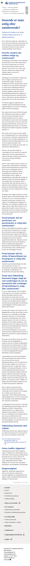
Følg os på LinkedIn (13, 503)
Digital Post (8, 493)
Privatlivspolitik (10, 517)
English (9, 539)
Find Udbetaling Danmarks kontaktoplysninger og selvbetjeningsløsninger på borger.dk (15, 441)
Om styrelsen (9, 507)
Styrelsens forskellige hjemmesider (15, 512)
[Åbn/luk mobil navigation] (2, 2)
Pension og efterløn (13, 7)
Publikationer (9, 530)
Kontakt (7, 487)
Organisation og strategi (12, 509)
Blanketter (8, 526)
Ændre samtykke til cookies (13, 522)
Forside (4, 7)
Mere (27, 10)
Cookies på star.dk (10, 519)
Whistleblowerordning (11, 496)
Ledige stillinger (9, 498)
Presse (7, 490)
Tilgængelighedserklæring (15, 535)
